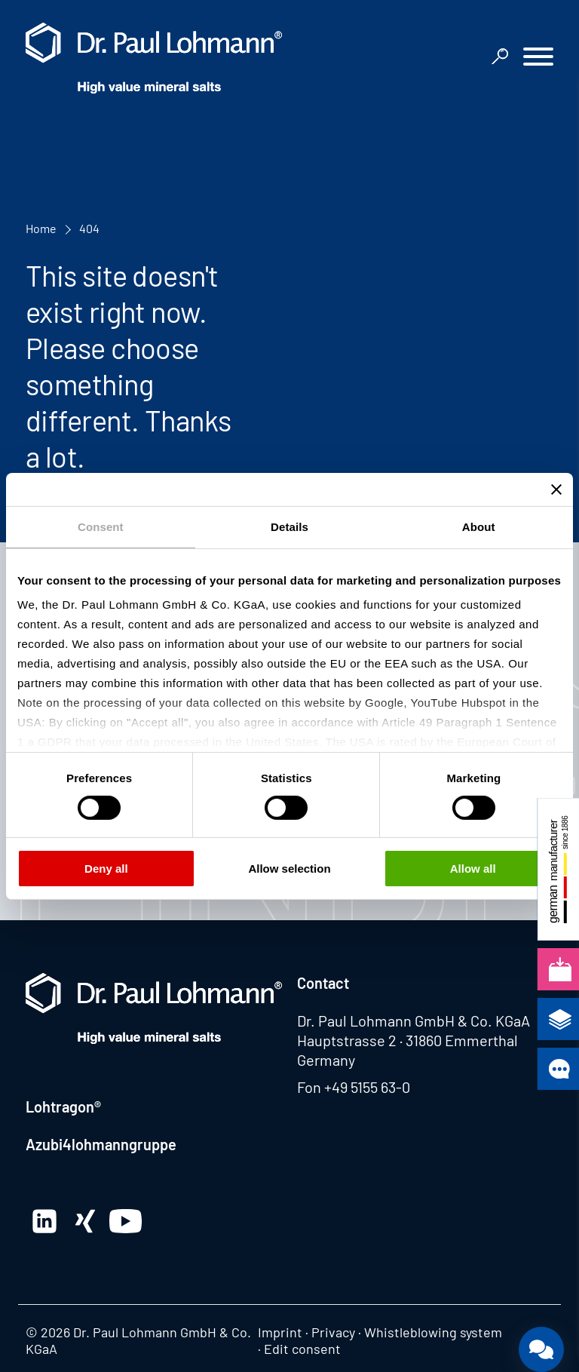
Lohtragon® (63, 1106)
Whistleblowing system (433, 1332)
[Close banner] (556, 488)
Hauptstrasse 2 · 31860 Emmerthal (407, 1040)
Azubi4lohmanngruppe (101, 1144)
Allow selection (289, 868)
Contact (323, 983)
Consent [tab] (101, 526)
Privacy (333, 1332)
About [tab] (478, 526)
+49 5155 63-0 (367, 1087)
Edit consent (302, 1348)
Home (41, 228)
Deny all (106, 868)
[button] (538, 58)
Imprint (280, 1332)
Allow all (473, 868)
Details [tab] (289, 526)
